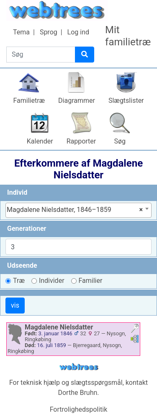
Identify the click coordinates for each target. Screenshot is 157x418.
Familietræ (29, 100)
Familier (91, 281)
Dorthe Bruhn (77, 393)
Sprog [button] (48, 32)
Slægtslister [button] (126, 100)
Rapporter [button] (81, 141)
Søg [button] (120, 141)
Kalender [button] (40, 141)
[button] (135, 329)
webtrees (79, 367)
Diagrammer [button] (76, 100)
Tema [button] (21, 32)
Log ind (78, 32)
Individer (51, 281)
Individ (17, 192)
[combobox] (78, 210)
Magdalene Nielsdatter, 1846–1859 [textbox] (75, 210)
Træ (19, 281)
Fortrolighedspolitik (79, 409)
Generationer (26, 229)
